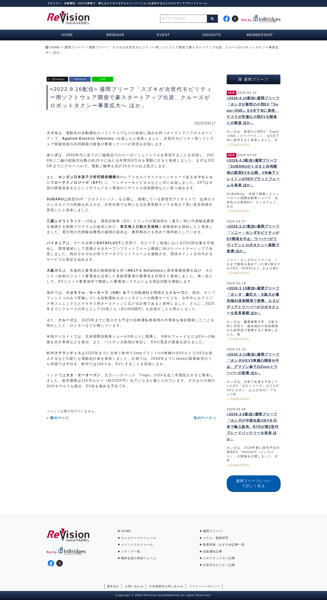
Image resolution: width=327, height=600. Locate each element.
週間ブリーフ (212, 531)
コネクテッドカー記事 (219, 558)
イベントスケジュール (137, 544)
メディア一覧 (130, 551)
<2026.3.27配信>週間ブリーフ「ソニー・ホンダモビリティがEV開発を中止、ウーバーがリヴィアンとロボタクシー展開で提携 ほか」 (253, 239)
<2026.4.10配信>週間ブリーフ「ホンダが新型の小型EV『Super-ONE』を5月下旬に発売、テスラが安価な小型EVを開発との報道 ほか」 (253, 110)
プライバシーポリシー (204, 586)
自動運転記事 (212, 551)
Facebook (80, 79)
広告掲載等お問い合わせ (166, 586)
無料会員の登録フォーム (138, 558)
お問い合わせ (134, 586)
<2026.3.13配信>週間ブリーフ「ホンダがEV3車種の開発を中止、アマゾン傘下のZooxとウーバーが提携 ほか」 (253, 364)
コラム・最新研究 (216, 538)
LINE (102, 79)
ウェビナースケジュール (138, 538)
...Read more (238, 144)
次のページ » (205, 418)
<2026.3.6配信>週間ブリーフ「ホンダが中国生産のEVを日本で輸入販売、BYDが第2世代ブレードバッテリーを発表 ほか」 (252, 426)
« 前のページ (58, 418)
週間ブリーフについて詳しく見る (253, 483)
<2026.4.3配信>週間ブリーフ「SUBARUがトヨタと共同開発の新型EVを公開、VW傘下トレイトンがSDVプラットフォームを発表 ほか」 (253, 173)
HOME (126, 531)
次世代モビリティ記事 (219, 565)
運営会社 (113, 586)
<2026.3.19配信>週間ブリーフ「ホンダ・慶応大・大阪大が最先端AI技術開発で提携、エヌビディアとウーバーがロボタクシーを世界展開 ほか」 (253, 300)
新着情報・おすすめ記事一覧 (224, 544)
